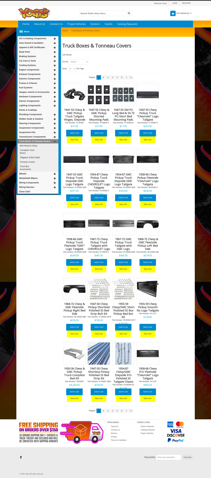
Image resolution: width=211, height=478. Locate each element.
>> (131, 77)
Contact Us (56, 24)
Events (108, 24)
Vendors (95, 24)
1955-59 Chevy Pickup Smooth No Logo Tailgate (148, 307)
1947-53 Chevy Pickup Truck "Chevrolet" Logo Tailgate (148, 114)
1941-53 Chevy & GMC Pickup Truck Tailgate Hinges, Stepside (74, 114)
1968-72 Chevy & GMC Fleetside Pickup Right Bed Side (74, 308)
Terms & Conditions (119, 440)
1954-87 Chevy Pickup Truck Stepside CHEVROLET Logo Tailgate (99, 181)
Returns (114, 433)
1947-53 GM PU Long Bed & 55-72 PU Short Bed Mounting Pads (123, 114)
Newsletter (150, 457)
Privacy (114, 437)
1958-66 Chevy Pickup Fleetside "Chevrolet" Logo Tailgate (148, 179)
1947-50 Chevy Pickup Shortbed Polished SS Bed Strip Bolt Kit (99, 308)
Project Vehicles (76, 24)
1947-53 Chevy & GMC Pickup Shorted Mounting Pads (98, 114)
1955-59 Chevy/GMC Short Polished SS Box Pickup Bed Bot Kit (123, 310)
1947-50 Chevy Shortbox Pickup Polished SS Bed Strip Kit (98, 373)
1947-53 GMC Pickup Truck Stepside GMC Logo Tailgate (74, 179)
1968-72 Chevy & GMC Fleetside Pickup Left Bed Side (147, 244)
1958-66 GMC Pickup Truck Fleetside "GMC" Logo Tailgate (74, 244)
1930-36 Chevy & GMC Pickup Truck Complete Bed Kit (74, 373)
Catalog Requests (127, 24)
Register (186, 3)
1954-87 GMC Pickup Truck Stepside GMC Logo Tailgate (123, 179)
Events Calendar (147, 426)
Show (64, 69)
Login (174, 3)
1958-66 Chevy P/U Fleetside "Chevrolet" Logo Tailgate (148, 373)
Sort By (65, 62)
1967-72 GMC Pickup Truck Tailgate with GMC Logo (123, 244)
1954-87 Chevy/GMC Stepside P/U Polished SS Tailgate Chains (123, 375)
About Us (39, 24)
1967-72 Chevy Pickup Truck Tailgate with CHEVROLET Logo (99, 244)
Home (25, 24)
